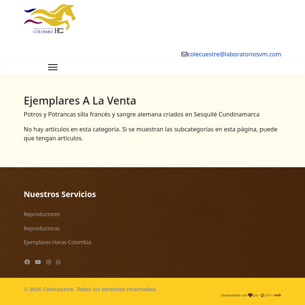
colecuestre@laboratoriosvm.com (234, 54)
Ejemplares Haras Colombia (57, 242)
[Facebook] (27, 261)
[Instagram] (48, 261)
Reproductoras (42, 228)
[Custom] (58, 261)
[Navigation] (52, 67)
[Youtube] (38, 261)
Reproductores (42, 214)
